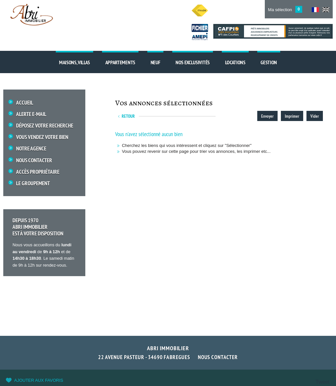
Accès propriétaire (37, 172)
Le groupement (33, 183)
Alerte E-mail (31, 114)
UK (325, 9)
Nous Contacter (34, 160)
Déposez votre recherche (44, 126)
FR (315, 9)
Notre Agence (31, 149)
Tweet (323, 382)
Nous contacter (218, 357)
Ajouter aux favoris (38, 380)
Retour (128, 116)
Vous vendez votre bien (42, 137)
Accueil (24, 103)
